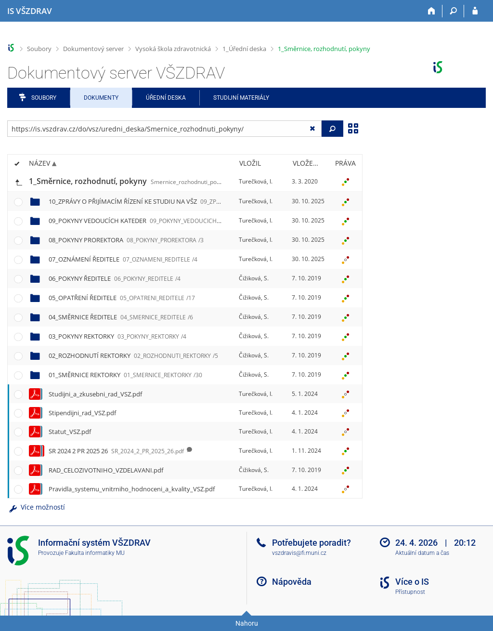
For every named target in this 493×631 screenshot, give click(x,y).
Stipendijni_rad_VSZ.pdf (82, 412)
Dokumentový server (93, 48)
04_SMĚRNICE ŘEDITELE (121, 317)
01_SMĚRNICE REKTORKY (125, 374)
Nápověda (291, 582)
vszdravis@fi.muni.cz (299, 553)
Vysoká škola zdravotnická (173, 48)
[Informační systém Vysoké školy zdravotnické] (29, 11)
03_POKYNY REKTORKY (117, 336)
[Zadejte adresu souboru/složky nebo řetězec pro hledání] (164, 128)
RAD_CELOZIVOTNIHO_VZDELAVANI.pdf (106, 470)
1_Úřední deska (244, 48)
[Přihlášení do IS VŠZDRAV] (475, 11)
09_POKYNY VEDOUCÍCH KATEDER (150, 220)
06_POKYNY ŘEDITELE (115, 278)
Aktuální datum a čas (422, 553)
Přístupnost (410, 592)
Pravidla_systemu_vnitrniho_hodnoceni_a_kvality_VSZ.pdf (132, 489)
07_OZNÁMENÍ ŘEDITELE (123, 259)
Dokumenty (101, 97)
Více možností (36, 507)
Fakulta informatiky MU (95, 553)
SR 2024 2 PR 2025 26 (116, 451)
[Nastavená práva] (345, 181)
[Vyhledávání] (453, 11)
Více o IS (412, 582)
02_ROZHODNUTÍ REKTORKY (133, 355)
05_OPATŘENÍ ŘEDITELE (122, 297)
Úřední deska (166, 97)
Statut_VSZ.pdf (70, 431)
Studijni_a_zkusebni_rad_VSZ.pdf (95, 394)
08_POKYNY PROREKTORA (126, 240)
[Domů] (431, 11)
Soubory (39, 48)
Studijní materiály (241, 97)
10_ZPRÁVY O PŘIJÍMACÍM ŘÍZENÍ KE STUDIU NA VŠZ (202, 201)
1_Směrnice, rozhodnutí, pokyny (324, 48)
